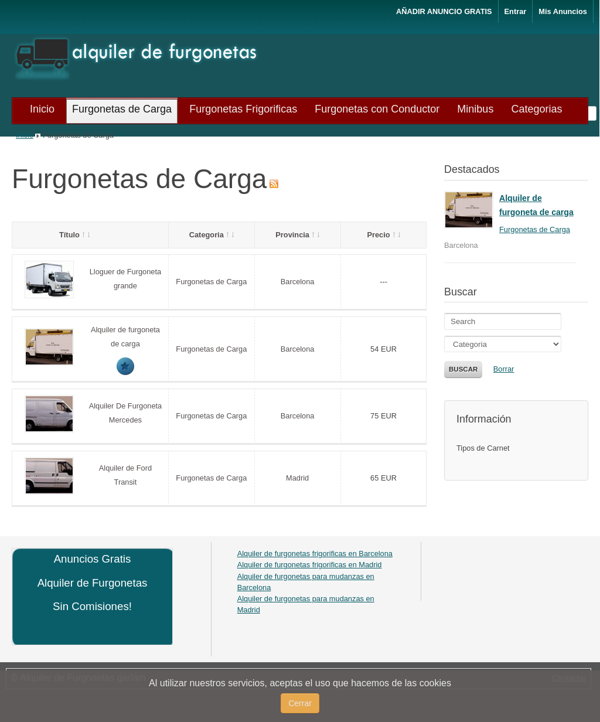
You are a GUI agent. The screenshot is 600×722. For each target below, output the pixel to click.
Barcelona (298, 281)
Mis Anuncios (562, 11)
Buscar (463, 369)
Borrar (503, 369)
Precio (383, 234)
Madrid (297, 478)
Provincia (297, 234)
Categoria (211, 234)
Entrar (515, 11)
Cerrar (300, 703)
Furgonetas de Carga (211, 281)
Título (74, 234)
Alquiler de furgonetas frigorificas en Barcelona (315, 553)
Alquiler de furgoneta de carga (536, 205)
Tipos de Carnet (483, 448)
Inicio (24, 135)
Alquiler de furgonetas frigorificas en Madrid (309, 564)
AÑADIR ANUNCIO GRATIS (444, 11)
